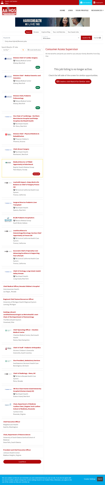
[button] (97, 38)
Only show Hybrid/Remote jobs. (16, 41)
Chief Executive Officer (11, 422)
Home (62, 10)
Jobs (70, 10)
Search (28, 32)
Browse (36, 32)
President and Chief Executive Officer (17, 450)
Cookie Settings (89, 479)
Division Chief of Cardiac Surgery (25, 58)
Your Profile (82, 10)
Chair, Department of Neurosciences (16, 435)
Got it (100, 479)
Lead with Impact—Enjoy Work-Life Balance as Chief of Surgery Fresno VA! (26, 184)
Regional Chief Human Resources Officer (18, 299)
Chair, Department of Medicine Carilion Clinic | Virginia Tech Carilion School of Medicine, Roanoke (26, 406)
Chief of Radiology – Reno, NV (24, 373)
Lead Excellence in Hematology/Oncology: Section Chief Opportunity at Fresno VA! (27, 232)
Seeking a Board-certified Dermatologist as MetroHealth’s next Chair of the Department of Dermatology (20, 314)
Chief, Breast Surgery (21, 149)
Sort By (5, 50)
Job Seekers (85, 2)
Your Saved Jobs (73, 32)
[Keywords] (22, 38)
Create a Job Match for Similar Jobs (73, 81)
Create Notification (34, 50)
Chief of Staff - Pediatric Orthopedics (27, 348)
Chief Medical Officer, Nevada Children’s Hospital (21, 286)
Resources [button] (96, 10)
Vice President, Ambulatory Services (26, 360)
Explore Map (46, 32)
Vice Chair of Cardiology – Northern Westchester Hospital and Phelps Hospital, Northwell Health (26, 118)
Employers (98, 2)
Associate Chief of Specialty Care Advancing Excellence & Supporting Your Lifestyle (26, 253)
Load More (22, 462)
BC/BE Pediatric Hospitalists (23, 218)
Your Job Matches (59, 32)
